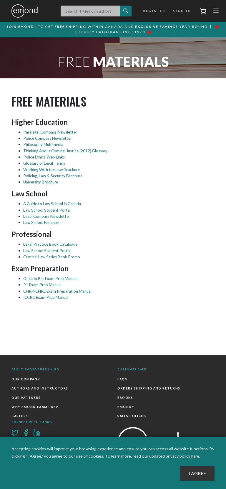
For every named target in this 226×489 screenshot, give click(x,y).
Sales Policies (132, 414)
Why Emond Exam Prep (34, 406)
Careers (19, 414)
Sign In (181, 11)
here (195, 456)
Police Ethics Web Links (45, 157)
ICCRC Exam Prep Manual (47, 296)
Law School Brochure (43, 222)
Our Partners (26, 397)
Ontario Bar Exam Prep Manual (51, 278)
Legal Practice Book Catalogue (51, 244)
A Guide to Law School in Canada (53, 203)
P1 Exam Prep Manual (43, 284)
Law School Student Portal (48, 210)
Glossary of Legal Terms (45, 163)
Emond (30, 11)
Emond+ (125, 406)
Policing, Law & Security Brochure (54, 175)
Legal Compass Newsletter (48, 216)
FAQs (122, 380)
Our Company (25, 380)
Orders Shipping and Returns (148, 388)
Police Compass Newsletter (49, 138)
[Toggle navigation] (216, 12)
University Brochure (41, 182)
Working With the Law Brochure (53, 169)
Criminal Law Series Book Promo (53, 256)
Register (155, 11)
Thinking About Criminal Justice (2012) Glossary (67, 151)
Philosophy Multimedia (44, 145)
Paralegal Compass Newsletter (51, 132)
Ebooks (125, 397)
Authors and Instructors (39, 388)
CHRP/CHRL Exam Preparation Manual (58, 290)
